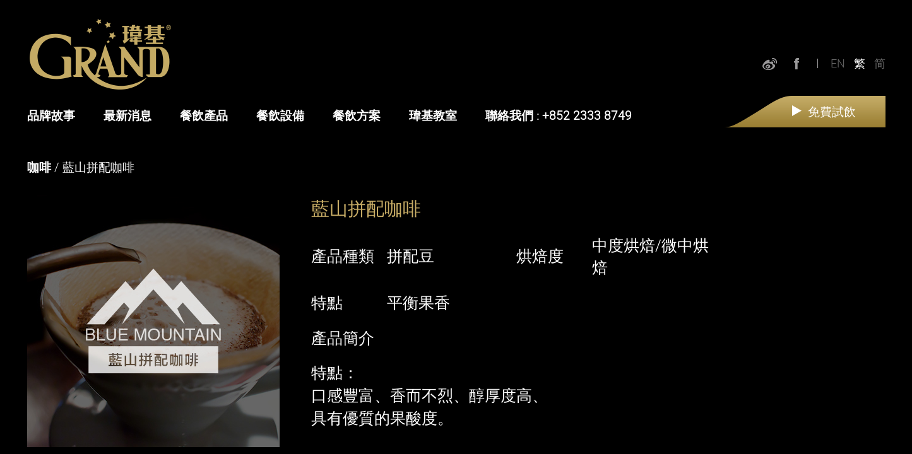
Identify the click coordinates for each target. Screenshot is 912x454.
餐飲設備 (280, 115)
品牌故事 (51, 115)
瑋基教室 (433, 115)
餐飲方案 (357, 115)
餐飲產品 (204, 115)
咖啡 (39, 167)
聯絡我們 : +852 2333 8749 (558, 115)
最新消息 (127, 115)
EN (838, 63)
